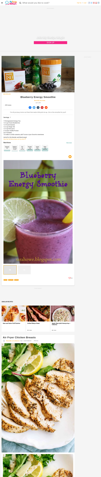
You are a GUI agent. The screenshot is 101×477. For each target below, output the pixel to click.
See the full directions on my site (14, 139)
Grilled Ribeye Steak (33, 323)
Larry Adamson (16, 340)
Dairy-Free (11, 279)
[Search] (20, 3)
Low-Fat (16, 279)
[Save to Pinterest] (42, 107)
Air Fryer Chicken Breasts (19, 337)
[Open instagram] (98, 3)
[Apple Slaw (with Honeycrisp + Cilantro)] (62, 313)
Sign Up (79, 3)
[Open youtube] (96, 3)
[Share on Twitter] (34, 107)
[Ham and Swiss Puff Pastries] (13, 313)
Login (84, 3)
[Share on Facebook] (30, 107)
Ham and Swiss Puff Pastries (11, 323)
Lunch (5, 279)
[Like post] (71, 278)
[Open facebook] (89, 3)
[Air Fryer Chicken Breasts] (38, 397)
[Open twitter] (91, 3)
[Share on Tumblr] (38, 107)
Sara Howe (42, 100)
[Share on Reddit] (46, 107)
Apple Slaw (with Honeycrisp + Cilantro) (61, 324)
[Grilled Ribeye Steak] (38, 313)
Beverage (7, 94)
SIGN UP (50, 42)
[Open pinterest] (94, 3)
